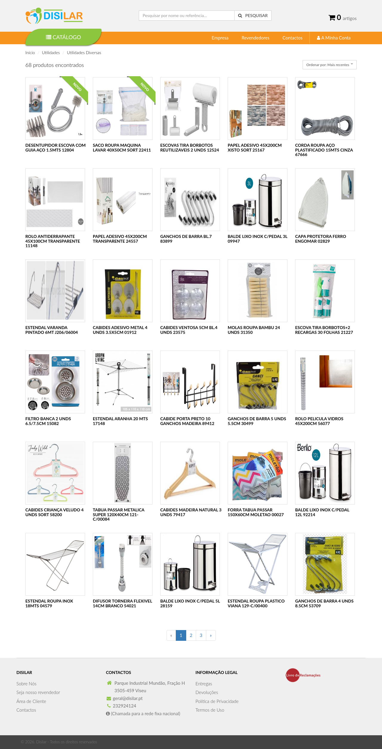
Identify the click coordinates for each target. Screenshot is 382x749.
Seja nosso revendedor (38, 692)
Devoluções (206, 692)
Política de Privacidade (216, 701)
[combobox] (330, 64)
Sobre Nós (26, 683)
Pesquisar (253, 15)
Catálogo (63, 37)
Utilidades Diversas (84, 52)
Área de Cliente (31, 701)
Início (30, 52)
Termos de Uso (209, 710)
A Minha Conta (334, 37)
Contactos (293, 37)
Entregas (203, 683)
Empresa (220, 37)
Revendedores (255, 37)
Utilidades (51, 52)
